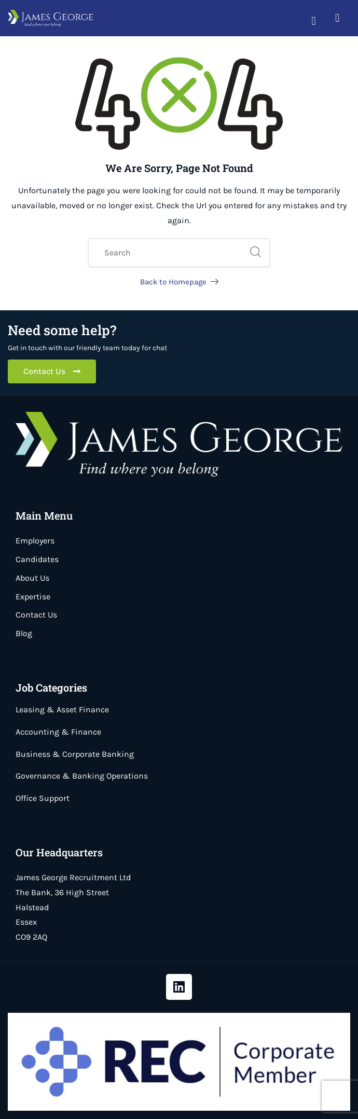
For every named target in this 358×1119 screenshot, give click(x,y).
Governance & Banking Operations (82, 776)
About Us (32, 578)
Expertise (33, 596)
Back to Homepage (179, 281)
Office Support (43, 798)
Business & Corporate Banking (75, 754)
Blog (24, 633)
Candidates (37, 559)
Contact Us (36, 615)
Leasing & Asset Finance (62, 709)
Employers (35, 541)
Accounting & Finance (58, 732)
